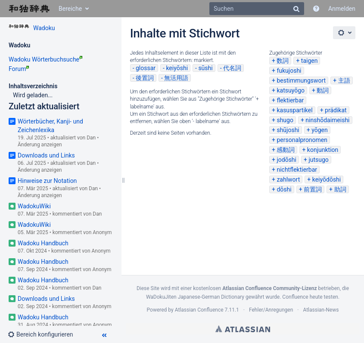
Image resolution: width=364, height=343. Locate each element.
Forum (19, 68)
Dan (91, 138)
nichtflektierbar (297, 169)
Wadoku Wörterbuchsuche (45, 59)
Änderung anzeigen (40, 145)
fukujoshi (289, 70)
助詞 (340, 189)
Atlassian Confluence (199, 310)
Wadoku (44, 28)
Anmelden (341, 8)
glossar (146, 68)
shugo (285, 120)
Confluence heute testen (310, 297)
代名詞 (232, 68)
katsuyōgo (291, 90)
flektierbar (290, 100)
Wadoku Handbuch (43, 243)
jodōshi (286, 159)
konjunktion (322, 149)
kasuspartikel (294, 110)
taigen (309, 60)
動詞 (323, 90)
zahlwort (288, 179)
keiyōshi (177, 68)
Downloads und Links (46, 155)
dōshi (284, 189)
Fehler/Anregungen (271, 310)
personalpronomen (302, 139)
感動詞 (286, 149)
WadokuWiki (34, 206)
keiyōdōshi (326, 179)
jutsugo (318, 159)
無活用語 (176, 77)
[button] (44, 334)
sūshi (205, 68)
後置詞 (145, 77)
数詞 (283, 60)
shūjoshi (288, 130)
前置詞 (313, 189)
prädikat (336, 110)
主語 (344, 80)
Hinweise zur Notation (47, 180)
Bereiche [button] (70, 8)
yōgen (319, 130)
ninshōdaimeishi (327, 120)
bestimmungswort (301, 80)
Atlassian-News (321, 310)
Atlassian (242, 328)
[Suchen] (256, 8)
